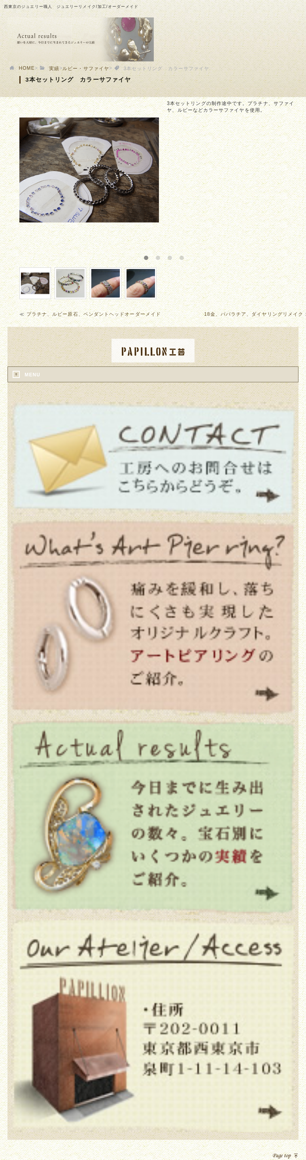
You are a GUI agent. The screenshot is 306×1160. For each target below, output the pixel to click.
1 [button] (151, 255)
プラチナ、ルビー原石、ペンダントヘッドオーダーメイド (93, 314)
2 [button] (163, 255)
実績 (54, 68)
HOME (26, 68)
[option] (89, 170)
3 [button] (175, 255)
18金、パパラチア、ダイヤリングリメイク (253, 314)
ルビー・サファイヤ (85, 68)
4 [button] (187, 255)
